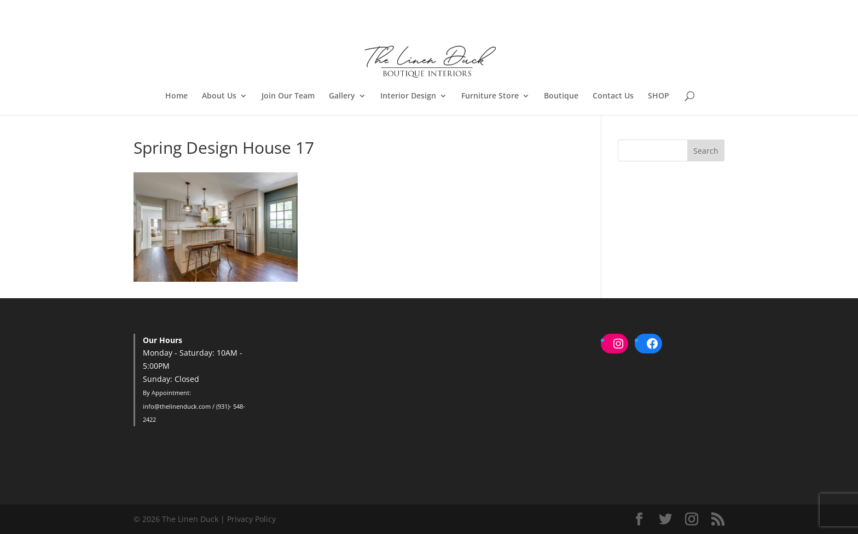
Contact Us (613, 96)
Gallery (342, 96)
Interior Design (408, 96)
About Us (219, 96)
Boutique (561, 96)
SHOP (658, 96)
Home (176, 96)
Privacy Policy (251, 519)
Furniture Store (490, 96)
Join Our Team (288, 96)
